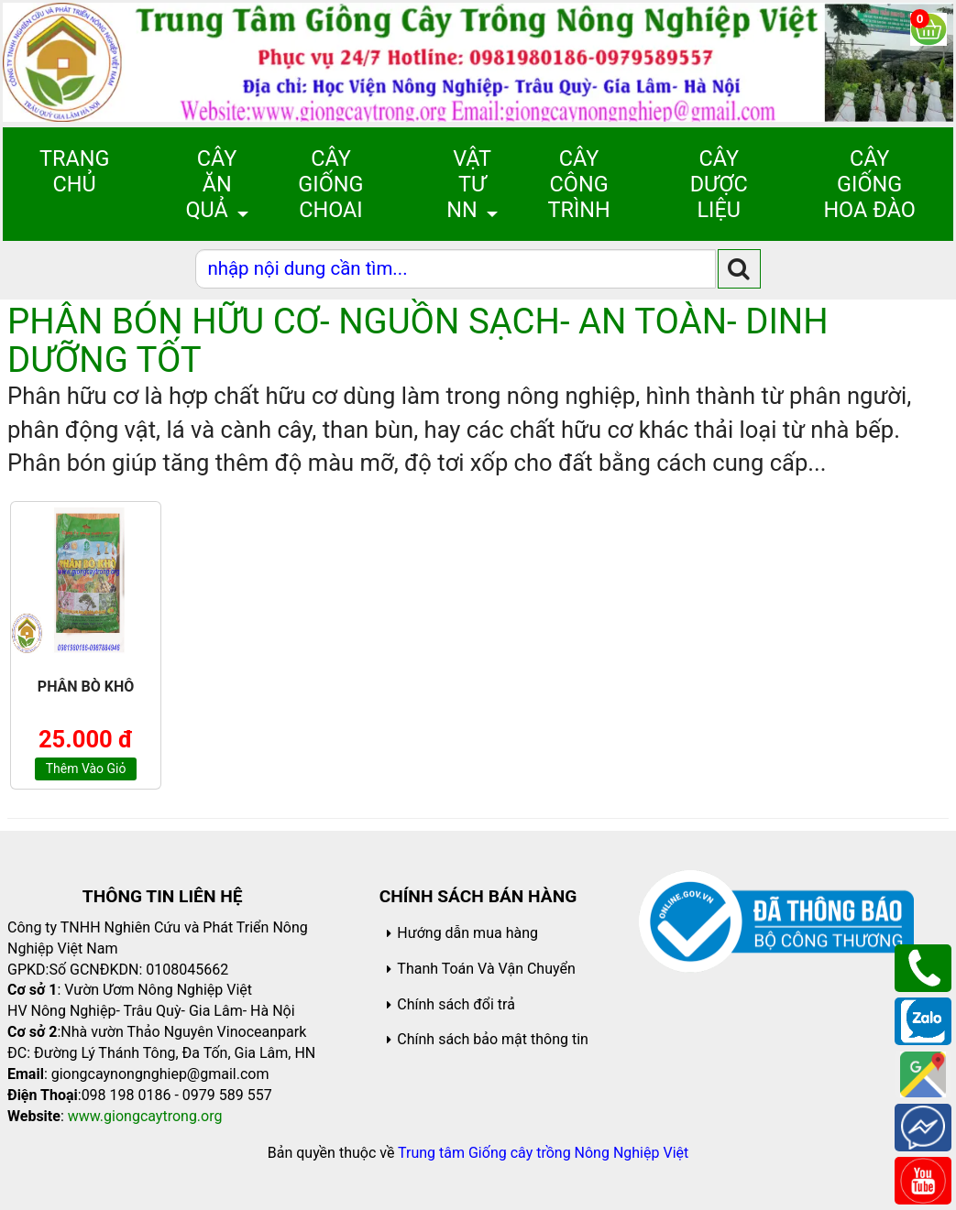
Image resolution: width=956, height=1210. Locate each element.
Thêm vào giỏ (86, 768)
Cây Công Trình (578, 184)
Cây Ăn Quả (210, 184)
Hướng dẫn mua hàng (467, 933)
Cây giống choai (330, 184)
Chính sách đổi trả (456, 1004)
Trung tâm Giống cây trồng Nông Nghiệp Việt (543, 1152)
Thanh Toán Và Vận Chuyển (486, 968)
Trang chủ (74, 171)
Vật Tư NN (468, 184)
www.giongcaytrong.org (145, 1116)
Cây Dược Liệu (719, 184)
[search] (739, 269)
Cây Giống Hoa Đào (869, 184)
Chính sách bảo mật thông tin (492, 1039)
